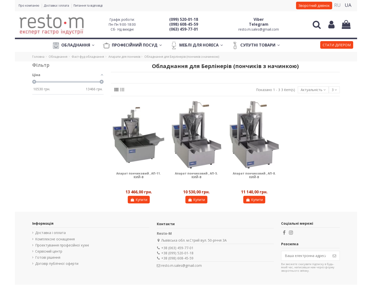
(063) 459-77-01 (183, 29)
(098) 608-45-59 (183, 24)
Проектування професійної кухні (62, 245)
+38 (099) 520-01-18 (177, 253)
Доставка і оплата (57, 5)
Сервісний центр (48, 251)
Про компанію (29, 5)
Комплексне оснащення (55, 239)
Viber (259, 19)
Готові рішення (47, 257)
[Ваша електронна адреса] (305, 255)
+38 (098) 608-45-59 (177, 258)
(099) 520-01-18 (183, 19)
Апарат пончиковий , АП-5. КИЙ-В (196, 175)
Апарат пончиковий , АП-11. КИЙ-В (138, 175)
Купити (138, 199)
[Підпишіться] (334, 255)
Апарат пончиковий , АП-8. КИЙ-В (254, 175)
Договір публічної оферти (56, 263)
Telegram (258, 24)
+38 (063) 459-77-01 (177, 247)
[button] (337, 45)
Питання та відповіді (88, 5)
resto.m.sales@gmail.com (258, 29)
